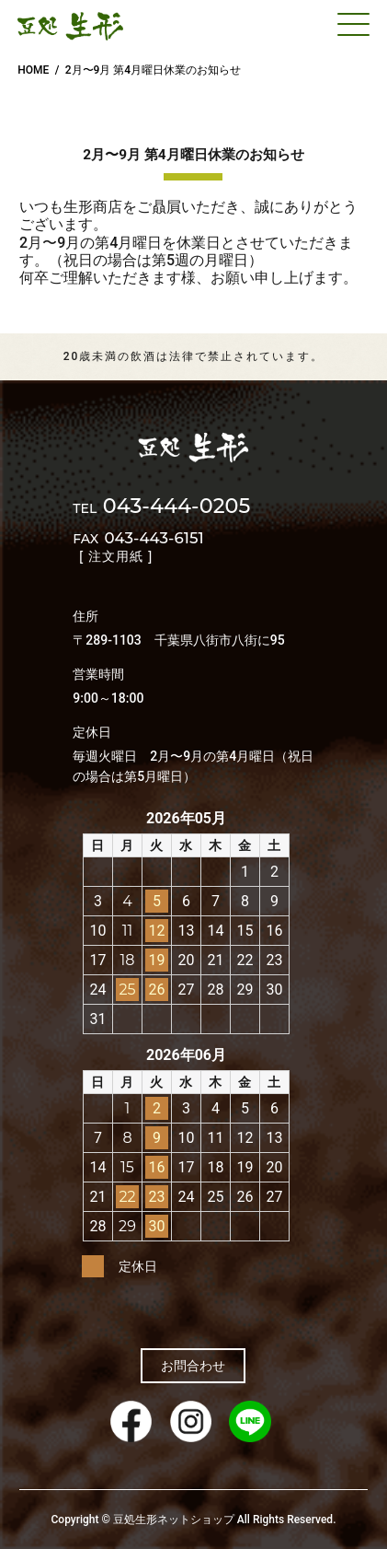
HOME (33, 70)
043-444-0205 (161, 507)
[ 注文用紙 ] (116, 556)
